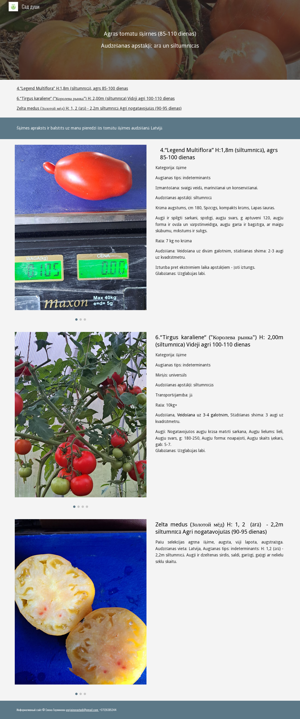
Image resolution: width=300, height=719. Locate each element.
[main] (150, 39)
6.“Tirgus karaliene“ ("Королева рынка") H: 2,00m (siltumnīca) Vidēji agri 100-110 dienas (96, 98)
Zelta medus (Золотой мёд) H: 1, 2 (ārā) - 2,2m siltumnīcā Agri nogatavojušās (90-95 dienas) (99, 108)
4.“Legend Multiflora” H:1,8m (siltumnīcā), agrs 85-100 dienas (72, 88)
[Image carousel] (80, 233)
